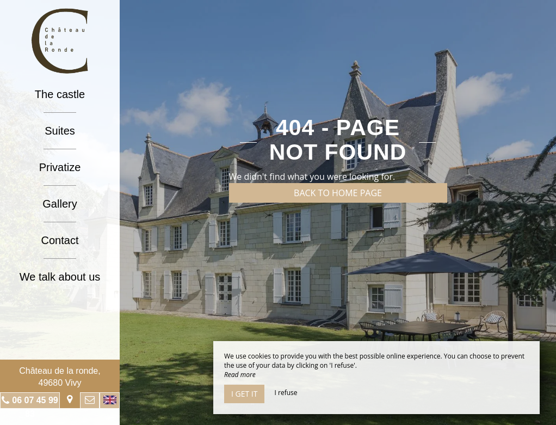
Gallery (59, 204)
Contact (60, 240)
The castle (60, 94)
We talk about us (60, 277)
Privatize (60, 167)
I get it (244, 393)
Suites (60, 131)
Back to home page (338, 193)
